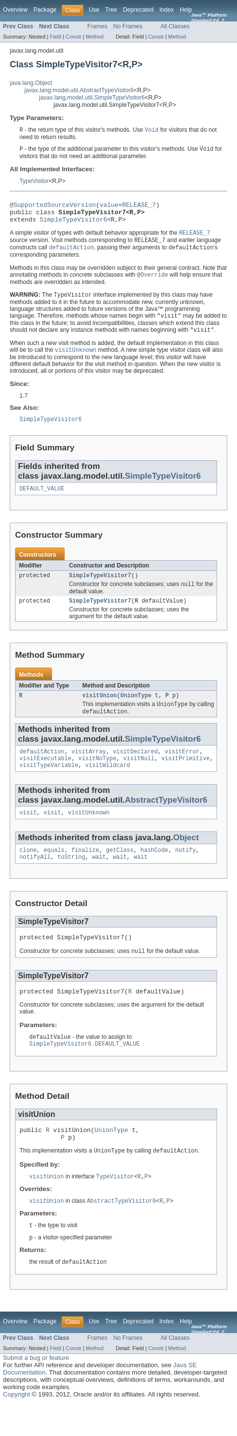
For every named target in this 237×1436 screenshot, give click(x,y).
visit (28, 832)
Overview (15, 9)
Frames (97, 26)
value (109, 206)
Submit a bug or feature (36, 1390)
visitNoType (97, 776)
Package (45, 9)
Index (166, 9)
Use (94, 9)
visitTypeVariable (48, 784)
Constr (73, 37)
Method (94, 37)
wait (99, 878)
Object (186, 857)
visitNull (138, 776)
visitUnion (99, 710)
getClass (120, 870)
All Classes (175, 26)
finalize (85, 870)
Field (55, 37)
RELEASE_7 (139, 206)
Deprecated (138, 9)
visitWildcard (107, 784)
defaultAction (41, 768)
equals (54, 870)
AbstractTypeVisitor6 (166, 818)
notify (185, 870)
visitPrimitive (185, 776)
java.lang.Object (31, 83)
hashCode (154, 870)
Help (186, 9)
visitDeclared (135, 768)
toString (71, 878)
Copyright (16, 1426)
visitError (182, 768)
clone (28, 870)
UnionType (135, 710)
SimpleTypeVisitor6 (74, 224)
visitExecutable (45, 776)
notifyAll (35, 878)
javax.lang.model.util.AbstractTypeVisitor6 (79, 90)
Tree (111, 9)
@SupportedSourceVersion (53, 206)
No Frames (128, 26)
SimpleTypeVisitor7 (100, 587)
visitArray (89, 768)
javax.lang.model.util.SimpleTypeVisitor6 (92, 97)
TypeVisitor (34, 182)
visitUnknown (88, 832)
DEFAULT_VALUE (41, 500)
